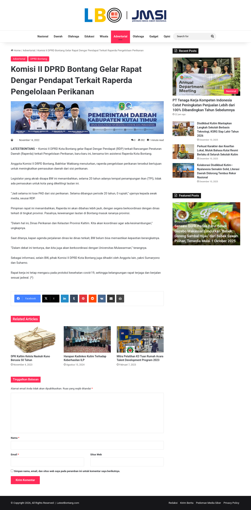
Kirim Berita (186, 502)
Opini (167, 36)
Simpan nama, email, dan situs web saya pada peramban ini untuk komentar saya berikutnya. (67, 471)
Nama (15, 437)
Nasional (42, 36)
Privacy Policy (231, 502)
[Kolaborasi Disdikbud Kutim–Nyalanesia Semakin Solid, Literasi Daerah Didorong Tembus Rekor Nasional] (183, 170)
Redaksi (173, 502)
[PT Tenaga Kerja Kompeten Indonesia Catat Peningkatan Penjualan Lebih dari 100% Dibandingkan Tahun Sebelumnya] (206, 77)
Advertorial (120, 36)
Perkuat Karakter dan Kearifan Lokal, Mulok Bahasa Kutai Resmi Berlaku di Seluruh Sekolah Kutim (217, 150)
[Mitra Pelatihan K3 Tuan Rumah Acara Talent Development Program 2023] (140, 339)
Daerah (58, 36)
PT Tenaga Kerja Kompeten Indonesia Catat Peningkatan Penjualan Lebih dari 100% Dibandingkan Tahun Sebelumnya (204, 105)
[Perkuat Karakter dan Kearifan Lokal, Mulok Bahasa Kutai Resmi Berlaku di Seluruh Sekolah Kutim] (183, 151)
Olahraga (73, 36)
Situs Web (96, 454)
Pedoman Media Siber (208, 502)
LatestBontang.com (68, 502)
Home (16, 50)
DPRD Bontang (38, 58)
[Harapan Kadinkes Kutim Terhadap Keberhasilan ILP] (87, 339)
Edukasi (89, 36)
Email (15, 454)
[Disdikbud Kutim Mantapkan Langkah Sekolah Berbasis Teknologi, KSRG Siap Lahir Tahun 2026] (183, 128)
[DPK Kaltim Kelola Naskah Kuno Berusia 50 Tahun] (34, 339)
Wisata (104, 36)
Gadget (153, 36)
